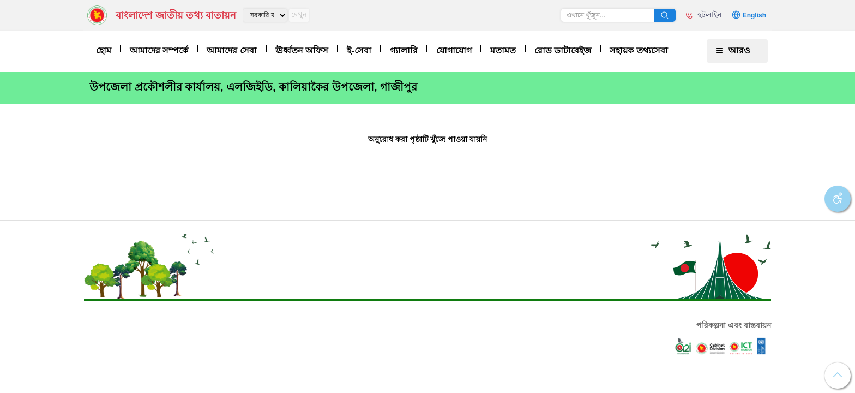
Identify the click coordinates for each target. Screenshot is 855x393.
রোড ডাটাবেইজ (562, 50)
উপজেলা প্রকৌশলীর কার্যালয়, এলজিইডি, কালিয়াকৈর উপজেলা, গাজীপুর (253, 87)
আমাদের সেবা (231, 50)
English (754, 15)
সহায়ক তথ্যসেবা (638, 50)
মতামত (503, 50)
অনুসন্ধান (665, 15)
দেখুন (299, 14)
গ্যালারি (404, 50)
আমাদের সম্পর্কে (159, 50)
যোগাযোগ (454, 50)
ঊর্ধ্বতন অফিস (301, 50)
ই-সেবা (359, 50)
